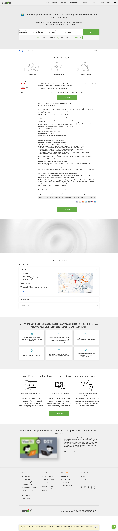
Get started (67, 97)
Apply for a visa (26, 476)
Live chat (41, 37)
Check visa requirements (29, 482)
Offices (63, 473)
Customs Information (27, 484)
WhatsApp (50, 37)
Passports (54, 2)
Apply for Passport (27, 479)
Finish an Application (47, 476)
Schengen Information (28, 490)
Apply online (91, 32)
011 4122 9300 (85, 482)
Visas (47, 2)
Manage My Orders (47, 482)
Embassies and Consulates (29, 487)
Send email (23, 292)
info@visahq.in (84, 479)
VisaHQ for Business (47, 486)
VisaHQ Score (26, 498)
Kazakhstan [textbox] (23, 33)
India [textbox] (53, 33)
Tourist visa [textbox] (39, 33)
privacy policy (69, 528)
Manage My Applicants (48, 479)
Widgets (85, 2)
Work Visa (63, 2)
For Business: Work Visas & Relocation (49, 489)
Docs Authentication (74, 2)
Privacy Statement (27, 493)
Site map (83, 476)
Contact (93, 2)
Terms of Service (26, 496)
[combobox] (26, 32)
